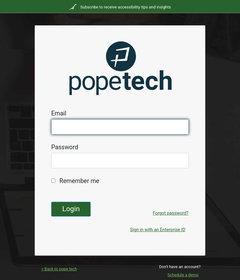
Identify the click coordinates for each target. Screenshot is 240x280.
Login (71, 209)
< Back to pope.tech (59, 269)
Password (64, 147)
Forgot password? (170, 213)
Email (58, 113)
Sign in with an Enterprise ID (157, 229)
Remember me (79, 181)
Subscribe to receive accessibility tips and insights (125, 7)
